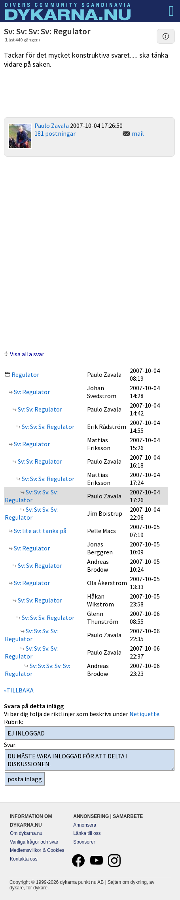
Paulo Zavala (51, 125)
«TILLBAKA (19, 690)
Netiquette (144, 714)
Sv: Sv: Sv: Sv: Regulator (31, 496)
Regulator (25, 374)
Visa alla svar (27, 354)
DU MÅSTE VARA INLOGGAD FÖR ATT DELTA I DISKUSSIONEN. (89, 760)
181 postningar (55, 133)
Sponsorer (84, 842)
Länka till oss (86, 833)
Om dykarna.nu (26, 833)
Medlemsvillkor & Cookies (37, 850)
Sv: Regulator (31, 392)
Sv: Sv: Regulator (39, 409)
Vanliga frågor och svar (34, 842)
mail (138, 133)
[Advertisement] (90, 252)
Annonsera (84, 825)
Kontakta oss (23, 859)
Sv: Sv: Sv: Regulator (47, 426)
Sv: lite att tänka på (39, 531)
